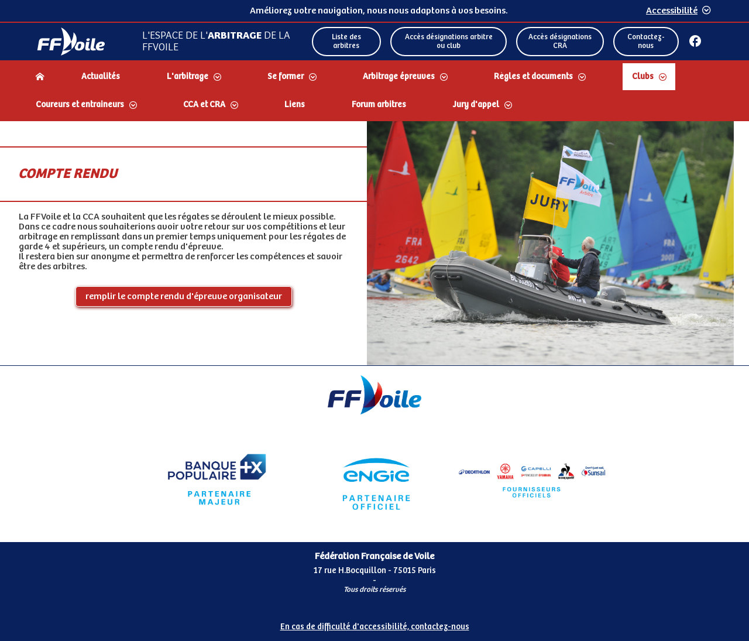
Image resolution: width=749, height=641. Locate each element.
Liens (294, 104)
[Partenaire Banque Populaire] (217, 479)
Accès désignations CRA (560, 41)
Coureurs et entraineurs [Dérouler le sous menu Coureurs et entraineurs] (80, 104)
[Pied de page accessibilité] (374, 622)
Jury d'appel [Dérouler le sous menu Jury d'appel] (476, 104)
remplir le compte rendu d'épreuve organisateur (183, 296)
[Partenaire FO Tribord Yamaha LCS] (532, 479)
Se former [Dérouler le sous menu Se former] (285, 76)
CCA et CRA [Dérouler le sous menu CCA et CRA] (204, 104)
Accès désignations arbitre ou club (449, 41)
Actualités (100, 76)
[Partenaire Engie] (374, 479)
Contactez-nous (646, 41)
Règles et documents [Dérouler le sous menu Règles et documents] (533, 76)
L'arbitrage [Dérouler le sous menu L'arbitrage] (187, 76)
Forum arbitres (379, 104)
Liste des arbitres (346, 41)
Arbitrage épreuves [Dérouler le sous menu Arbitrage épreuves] (399, 76)
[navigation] (374, 92)
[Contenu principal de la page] (374, 243)
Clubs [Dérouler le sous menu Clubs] (643, 76)
